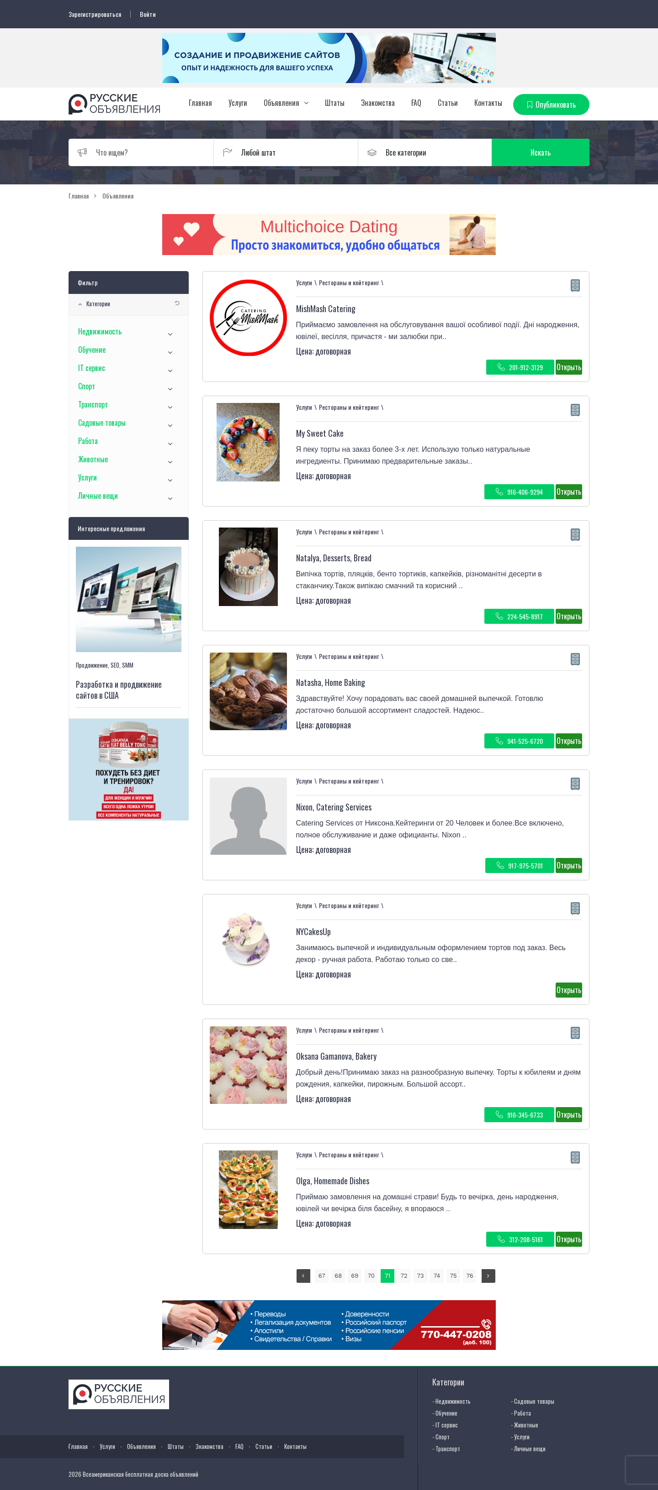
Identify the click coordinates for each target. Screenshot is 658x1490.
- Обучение (444, 1413)
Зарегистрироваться (95, 14)
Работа (88, 440)
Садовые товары (102, 422)
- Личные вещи (528, 1448)
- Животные (524, 1424)
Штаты (335, 102)
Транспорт (93, 404)
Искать (546, 152)
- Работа (521, 1413)
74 (437, 1275)
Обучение (92, 349)
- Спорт (441, 1436)
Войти (148, 14)
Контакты (488, 102)
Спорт (86, 386)
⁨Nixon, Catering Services (333, 807)
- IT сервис (445, 1424)
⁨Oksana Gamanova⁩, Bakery (336, 1056)
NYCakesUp (313, 931)
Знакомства (378, 102)
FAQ (416, 102)
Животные (93, 459)
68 (338, 1275)
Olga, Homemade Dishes (332, 1181)
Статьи (448, 102)
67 (321, 1275)
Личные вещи (98, 495)
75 (453, 1275)
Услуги (237, 102)
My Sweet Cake (320, 433)
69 (354, 1275)
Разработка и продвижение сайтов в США (119, 689)
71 (387, 1275)
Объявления (281, 102)
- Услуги (520, 1436)
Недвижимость (100, 331)
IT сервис (91, 367)
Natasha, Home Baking (330, 682)
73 (420, 1275)
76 (470, 1275)
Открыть (569, 366)
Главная (200, 102)
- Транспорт (446, 1448)
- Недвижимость (451, 1401)
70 (371, 1275)
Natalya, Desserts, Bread (333, 558)
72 (404, 1275)
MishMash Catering (326, 308)
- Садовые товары (532, 1401)
